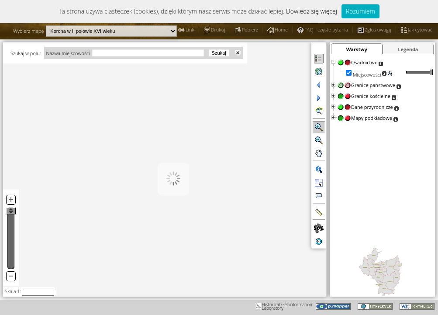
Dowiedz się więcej (311, 11)
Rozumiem (360, 11)
